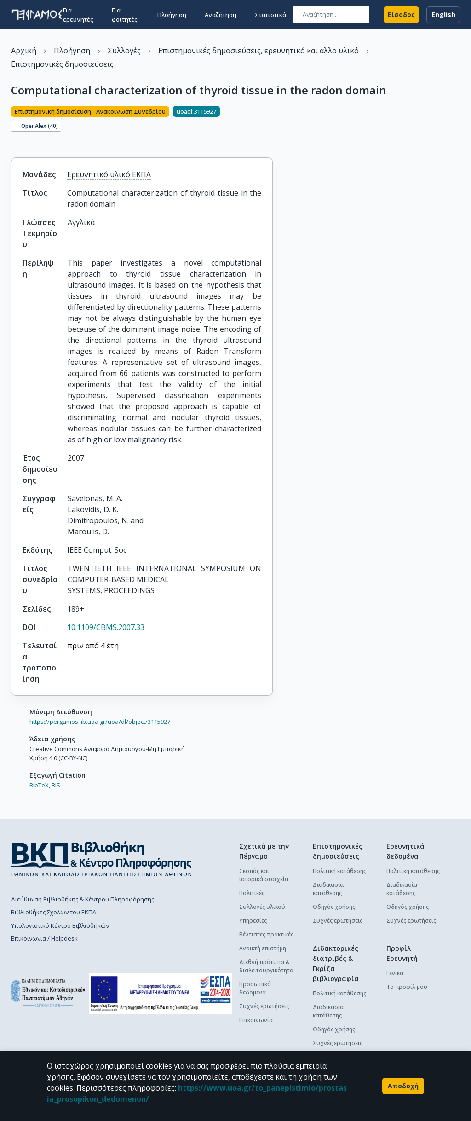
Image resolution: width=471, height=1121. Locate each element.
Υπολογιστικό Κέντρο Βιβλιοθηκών (60, 925)
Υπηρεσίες (253, 921)
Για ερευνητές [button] (78, 14)
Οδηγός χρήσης (334, 907)
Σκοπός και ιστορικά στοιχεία (263, 875)
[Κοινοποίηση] (14, 141)
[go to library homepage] (101, 858)
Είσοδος (401, 14)
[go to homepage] (37, 14)
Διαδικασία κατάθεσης (328, 889)
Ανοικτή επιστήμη (262, 948)
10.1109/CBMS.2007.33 (105, 627)
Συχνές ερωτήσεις (264, 1006)
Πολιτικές (251, 893)
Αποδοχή (403, 1086)
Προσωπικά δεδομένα (255, 988)
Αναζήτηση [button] (220, 15)
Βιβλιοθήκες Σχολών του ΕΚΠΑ (53, 912)
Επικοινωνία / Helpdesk (44, 938)
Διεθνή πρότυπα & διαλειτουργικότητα (266, 966)
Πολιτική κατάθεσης (339, 871)
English (443, 15)
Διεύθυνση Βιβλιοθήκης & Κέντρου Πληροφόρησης (82, 899)
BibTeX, (39, 785)
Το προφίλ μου (406, 987)
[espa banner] (160, 993)
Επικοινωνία (256, 1020)
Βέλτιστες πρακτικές (266, 934)
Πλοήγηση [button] (171, 15)
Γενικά (394, 973)
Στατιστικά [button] (270, 15)
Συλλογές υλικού (262, 907)
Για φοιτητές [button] (125, 14)
